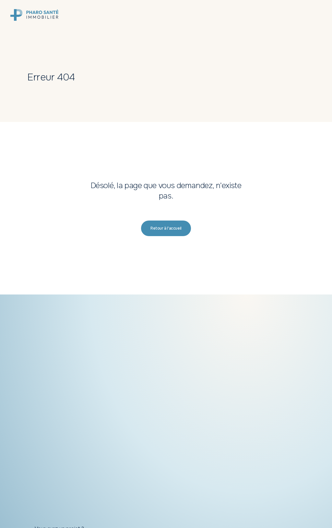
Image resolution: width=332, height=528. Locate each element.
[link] (34, 15)
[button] (166, 228)
